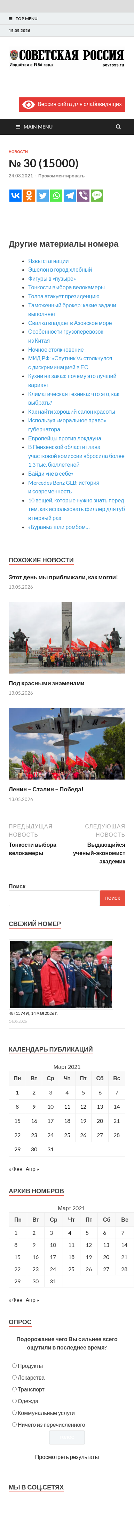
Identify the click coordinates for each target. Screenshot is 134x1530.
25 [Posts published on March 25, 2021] (71, 1269)
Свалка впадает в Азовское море (70, 322)
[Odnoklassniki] (29, 196)
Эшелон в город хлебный (60, 269)
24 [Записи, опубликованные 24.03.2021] (50, 1135)
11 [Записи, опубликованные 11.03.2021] (67, 1106)
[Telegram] (70, 196)
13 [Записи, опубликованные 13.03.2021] (100, 1106)
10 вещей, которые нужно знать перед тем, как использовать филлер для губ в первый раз (76, 509)
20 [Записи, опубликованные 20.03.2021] (100, 1120)
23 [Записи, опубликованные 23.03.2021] (34, 1135)
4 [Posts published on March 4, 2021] (69, 1232)
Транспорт (31, 1389)
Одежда (28, 1401)
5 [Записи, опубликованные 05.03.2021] (83, 1092)
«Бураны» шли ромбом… (59, 527)
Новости (18, 151)
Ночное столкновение (56, 349)
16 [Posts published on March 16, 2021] (35, 1257)
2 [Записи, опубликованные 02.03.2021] (34, 1092)
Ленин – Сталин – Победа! (46, 789)
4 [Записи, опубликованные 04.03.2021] (67, 1092)
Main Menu (38, 127)
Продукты (30, 1365)
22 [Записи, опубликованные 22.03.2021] (17, 1135)
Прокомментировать (61, 175)
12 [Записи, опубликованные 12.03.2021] (83, 1106)
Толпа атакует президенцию (64, 296)
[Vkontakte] (15, 196)
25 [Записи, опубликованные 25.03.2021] (67, 1135)
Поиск (17, 886)
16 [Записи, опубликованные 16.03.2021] (34, 1120)
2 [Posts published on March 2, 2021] (34, 1232)
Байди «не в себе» (50, 473)
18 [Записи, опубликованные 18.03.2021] (67, 1120)
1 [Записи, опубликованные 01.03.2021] (17, 1092)
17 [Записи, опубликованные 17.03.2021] (50, 1120)
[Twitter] (43, 196)
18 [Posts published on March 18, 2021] (71, 1257)
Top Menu (27, 18)
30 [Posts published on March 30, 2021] (35, 1281)
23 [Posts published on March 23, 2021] (35, 1269)
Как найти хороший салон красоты (71, 411)
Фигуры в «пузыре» (52, 278)
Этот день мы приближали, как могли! (63, 577)
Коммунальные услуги (46, 1412)
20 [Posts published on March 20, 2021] (106, 1257)
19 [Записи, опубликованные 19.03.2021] (83, 1120)
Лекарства (31, 1377)
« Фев (16, 1169)
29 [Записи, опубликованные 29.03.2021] (17, 1149)
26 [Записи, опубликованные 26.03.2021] (83, 1135)
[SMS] (97, 196)
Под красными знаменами (47, 683)
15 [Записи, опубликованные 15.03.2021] (17, 1120)
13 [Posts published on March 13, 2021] (106, 1244)
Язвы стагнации (48, 260)
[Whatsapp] (56, 196)
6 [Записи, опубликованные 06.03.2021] (100, 1092)
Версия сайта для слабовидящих (72, 103)
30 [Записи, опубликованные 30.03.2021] (34, 1149)
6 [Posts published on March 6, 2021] (104, 1232)
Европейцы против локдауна (64, 438)
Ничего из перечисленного (51, 1424)
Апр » (32, 1169)
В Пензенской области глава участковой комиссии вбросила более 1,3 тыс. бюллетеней (76, 455)
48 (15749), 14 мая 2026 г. (33, 1013)
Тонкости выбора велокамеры (66, 287)
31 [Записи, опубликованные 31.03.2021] (50, 1149)
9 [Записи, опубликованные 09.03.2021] (34, 1106)
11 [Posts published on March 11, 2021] (71, 1244)
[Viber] (83, 196)
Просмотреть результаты (67, 1456)
